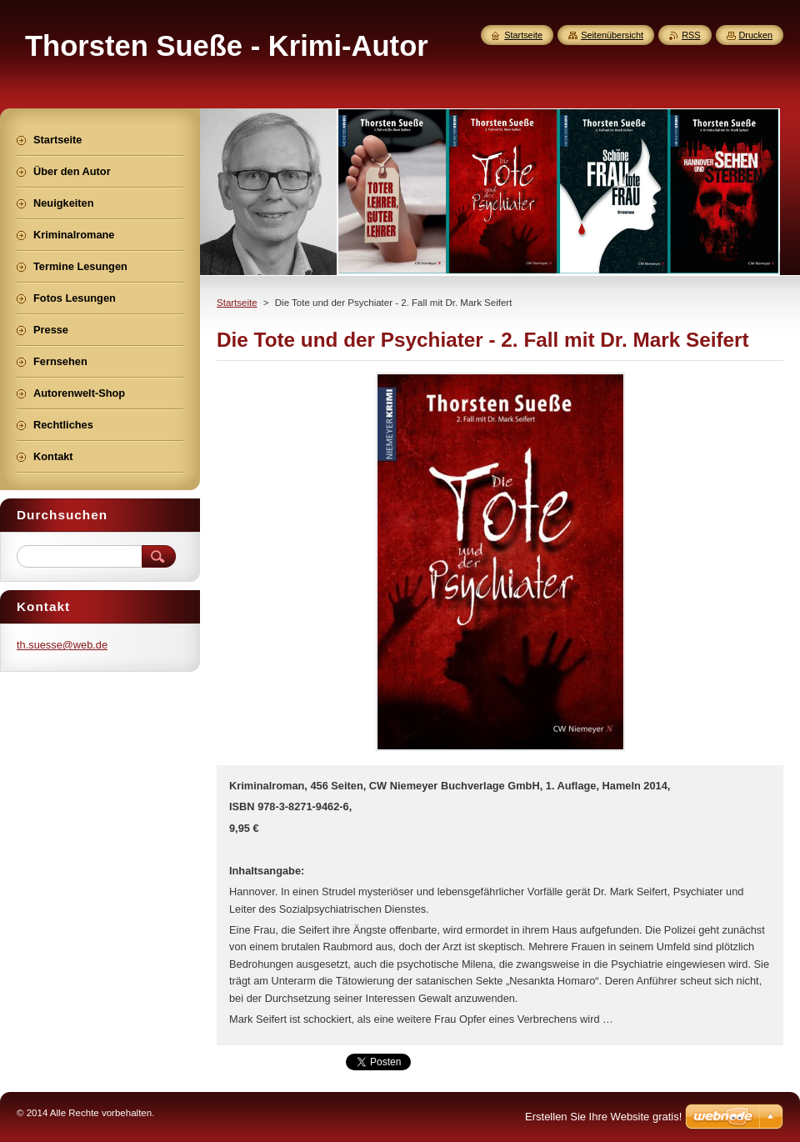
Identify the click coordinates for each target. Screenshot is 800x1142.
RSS (691, 35)
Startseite (237, 303)
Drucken (756, 35)
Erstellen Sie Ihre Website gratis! (603, 1116)
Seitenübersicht (612, 35)
